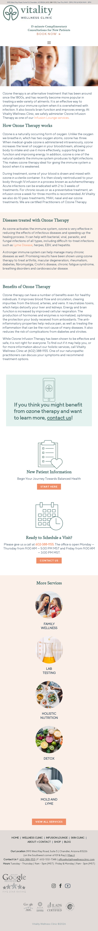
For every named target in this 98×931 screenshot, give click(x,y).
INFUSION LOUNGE (57, 837)
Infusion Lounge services (51, 117)
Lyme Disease (23, 245)
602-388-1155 (27, 859)
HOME (15, 837)
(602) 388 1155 (50, 2)
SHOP (57, 841)
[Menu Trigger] (49, 42)
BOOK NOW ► (49, 34)
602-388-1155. (44, 544)
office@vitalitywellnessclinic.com (76, 859)
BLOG (67, 841)
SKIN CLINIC (77, 837)
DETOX (49, 758)
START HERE (49, 486)
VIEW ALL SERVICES (49, 821)
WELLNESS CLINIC (32, 837)
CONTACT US (49, 560)
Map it (71, 855)
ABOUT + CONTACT (39, 841)
